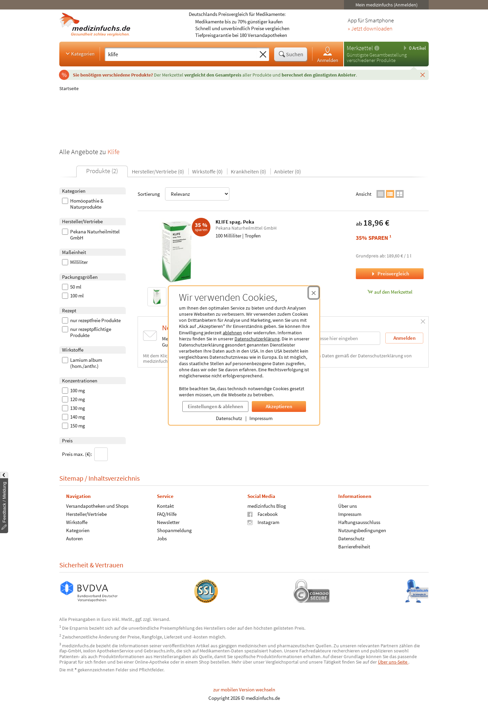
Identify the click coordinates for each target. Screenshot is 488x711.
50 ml (71, 287)
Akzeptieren (279, 406)
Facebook (262, 513)
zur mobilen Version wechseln (244, 689)
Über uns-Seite (393, 662)
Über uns (347, 505)
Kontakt (165, 505)
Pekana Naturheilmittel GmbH (91, 235)
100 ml (73, 296)
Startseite (69, 88)
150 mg (73, 426)
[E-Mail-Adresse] (336, 338)
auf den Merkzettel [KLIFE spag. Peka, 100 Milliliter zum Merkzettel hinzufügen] (389, 292)
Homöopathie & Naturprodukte (82, 204)
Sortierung (183, 194)
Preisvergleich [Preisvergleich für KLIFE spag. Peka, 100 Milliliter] (389, 273)
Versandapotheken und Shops (97, 505)
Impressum (260, 418)
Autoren (74, 538)
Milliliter (75, 262)
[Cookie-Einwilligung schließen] (313, 292)
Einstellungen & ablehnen (215, 406)
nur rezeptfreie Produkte (91, 320)
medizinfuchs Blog (266, 505)
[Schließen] (422, 74)
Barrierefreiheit (354, 546)
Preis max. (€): (85, 454)
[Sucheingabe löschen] (263, 54)
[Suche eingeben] (181, 54)
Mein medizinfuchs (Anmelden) (386, 5)
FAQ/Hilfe (167, 513)
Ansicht (363, 194)
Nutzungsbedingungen (362, 530)
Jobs (162, 538)
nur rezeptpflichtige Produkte (86, 332)
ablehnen (232, 333)
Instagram (263, 522)
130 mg (73, 408)
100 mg (73, 391)
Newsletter (168, 522)
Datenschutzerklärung (257, 339)
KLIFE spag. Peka (235, 221)
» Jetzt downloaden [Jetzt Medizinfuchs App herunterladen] (370, 28)
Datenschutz (229, 418)
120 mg (73, 399)
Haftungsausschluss (359, 522)
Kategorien (79, 53)
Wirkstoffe (76, 522)
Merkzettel (360, 48)
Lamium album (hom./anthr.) (82, 363)
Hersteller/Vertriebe (86, 513)
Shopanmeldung (174, 530)
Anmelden (327, 54)
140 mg (73, 417)
